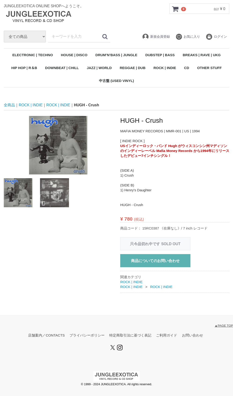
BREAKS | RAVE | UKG (202, 55)
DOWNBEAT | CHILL (62, 68)
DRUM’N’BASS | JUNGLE (116, 55)
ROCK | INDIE (164, 68)
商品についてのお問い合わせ (155, 261)
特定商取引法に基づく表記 (130, 335)
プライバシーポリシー (87, 335)
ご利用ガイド (166, 335)
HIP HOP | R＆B (24, 68)
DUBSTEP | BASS (160, 55)
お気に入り (187, 36)
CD (186, 68)
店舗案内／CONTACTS (46, 335)
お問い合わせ (192, 335)
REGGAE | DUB (133, 68)
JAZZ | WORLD (99, 68)
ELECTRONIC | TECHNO (32, 55)
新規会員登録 (156, 36)
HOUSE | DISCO (74, 55)
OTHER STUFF (209, 68)
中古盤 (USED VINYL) (116, 81)
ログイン (216, 36)
